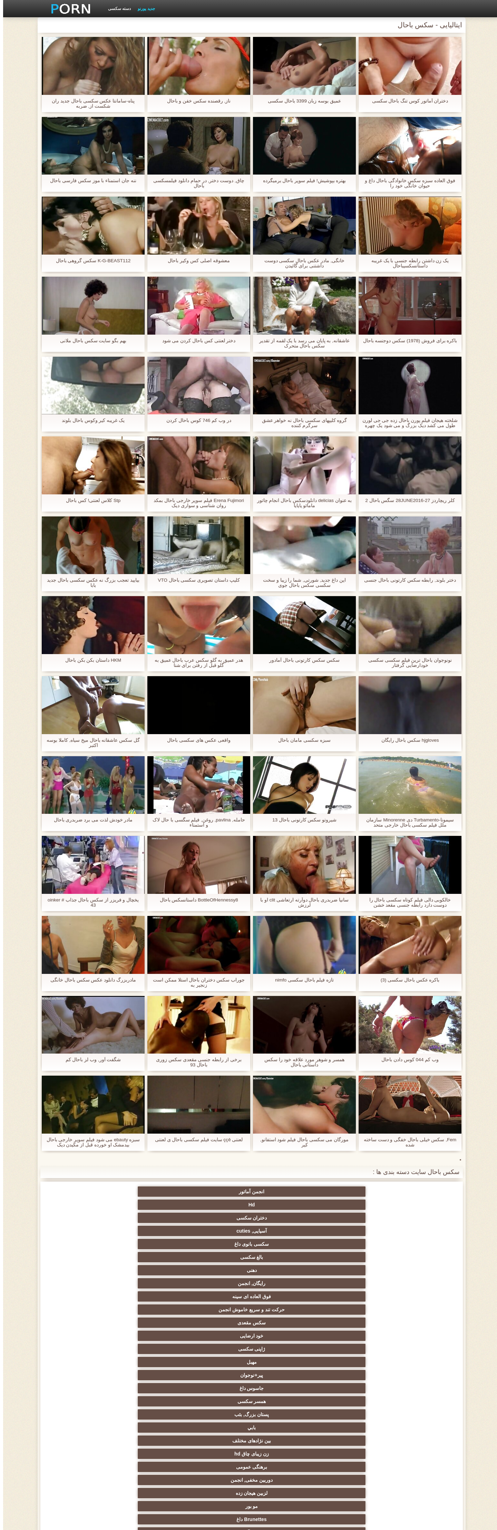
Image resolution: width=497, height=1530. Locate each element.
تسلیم (215, 1267)
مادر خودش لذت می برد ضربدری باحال (89, 819)
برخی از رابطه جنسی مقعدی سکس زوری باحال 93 (195, 1062)
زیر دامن (215, 1307)
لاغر (147, 1385)
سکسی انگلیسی (215, 1320)
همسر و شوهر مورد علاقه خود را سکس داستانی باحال (301, 1062)
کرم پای (79, 1254)
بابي (417, 1241)
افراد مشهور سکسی (350, 1293)
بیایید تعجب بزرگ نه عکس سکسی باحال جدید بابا (90, 583)
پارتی (147, 1359)
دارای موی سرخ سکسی (349, 1359)
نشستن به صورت (79, 1448)
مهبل (350, 1228)
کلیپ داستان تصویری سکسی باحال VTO (196, 580)
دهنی (417, 1215)
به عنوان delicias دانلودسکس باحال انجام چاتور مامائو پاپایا (301, 503)
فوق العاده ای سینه (282, 1215)
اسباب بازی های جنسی (350, 1267)
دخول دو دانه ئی (282, 1448)
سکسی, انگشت (147, 1307)
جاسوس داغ (215, 1228)
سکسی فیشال (147, 1267)
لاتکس (147, 1461)
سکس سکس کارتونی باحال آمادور (301, 660)
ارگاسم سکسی (147, 1320)
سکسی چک (418, 1398)
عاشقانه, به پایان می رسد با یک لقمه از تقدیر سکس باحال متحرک (301, 343)
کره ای (417, 1435)
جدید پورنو (143, 8)
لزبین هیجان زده (80, 1241)
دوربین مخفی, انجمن (147, 1241)
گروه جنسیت (282, 1293)
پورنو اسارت (417, 1461)
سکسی (417, 1267)
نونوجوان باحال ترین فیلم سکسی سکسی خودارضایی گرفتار (407, 663)
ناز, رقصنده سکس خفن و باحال (195, 100)
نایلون (350, 1280)
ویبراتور (147, 1435)
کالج (79, 1372)
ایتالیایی (214, 1448)
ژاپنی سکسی (417, 1228)
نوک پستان (417, 1385)
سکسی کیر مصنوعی (79, 1293)
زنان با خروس (350, 1333)
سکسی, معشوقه (79, 1398)
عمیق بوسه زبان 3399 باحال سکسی (301, 100)
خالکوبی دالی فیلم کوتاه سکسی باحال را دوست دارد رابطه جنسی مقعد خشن (407, 902)
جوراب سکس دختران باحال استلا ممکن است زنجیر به (196, 982)
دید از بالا (79, 1267)
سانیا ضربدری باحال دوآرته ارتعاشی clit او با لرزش (301, 902)
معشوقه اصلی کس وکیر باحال (196, 260)
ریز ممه (350, 1372)
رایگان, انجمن (350, 1215)
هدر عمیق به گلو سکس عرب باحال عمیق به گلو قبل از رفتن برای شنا (195, 663)
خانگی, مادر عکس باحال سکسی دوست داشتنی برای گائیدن (301, 263)
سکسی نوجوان (147, 1346)
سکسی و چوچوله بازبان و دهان (215, 1426)
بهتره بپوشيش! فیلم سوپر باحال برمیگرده (301, 180)
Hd (350, 1191)
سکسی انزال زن (350, 1320)
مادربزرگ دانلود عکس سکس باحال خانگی (90, 980)
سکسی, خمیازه (215, 1385)
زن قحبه (417, 1280)
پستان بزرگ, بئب (79, 1228)
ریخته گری (282, 1411)
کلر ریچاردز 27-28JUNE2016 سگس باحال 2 (406, 500)
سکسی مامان (79, 1411)
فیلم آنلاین (417, 1320)
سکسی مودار (282, 1267)
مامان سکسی (350, 1307)
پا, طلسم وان (214, 1346)
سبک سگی (282, 1372)
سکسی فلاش (214, 1280)
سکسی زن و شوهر (282, 1385)
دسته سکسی (116, 8)
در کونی (79, 1385)
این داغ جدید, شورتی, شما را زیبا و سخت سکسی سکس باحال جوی (301, 583)
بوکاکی (282, 1461)
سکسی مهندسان (350, 1448)
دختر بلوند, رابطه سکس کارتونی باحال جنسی (407, 580)
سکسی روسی (79, 1346)
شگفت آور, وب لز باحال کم (90, 1059)
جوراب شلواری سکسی (350, 1435)
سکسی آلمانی (282, 1254)
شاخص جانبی (138, 1520)
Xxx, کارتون (350, 1461)
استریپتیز (418, 1372)
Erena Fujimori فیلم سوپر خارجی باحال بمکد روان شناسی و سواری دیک (195, 503)
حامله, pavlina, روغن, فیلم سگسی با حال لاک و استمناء (195, 822)
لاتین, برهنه (282, 1320)
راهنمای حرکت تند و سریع (350, 1411)
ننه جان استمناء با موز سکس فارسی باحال (90, 180)
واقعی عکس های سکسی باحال (195, 740)
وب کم (418, 1293)
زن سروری (214, 1254)
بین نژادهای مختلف (350, 1241)
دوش (147, 1411)
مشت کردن (79, 1359)
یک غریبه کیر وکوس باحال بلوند (90, 420)
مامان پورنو (214, 1293)
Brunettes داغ (350, 1254)
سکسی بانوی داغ (147, 1191)
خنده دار (282, 1398)
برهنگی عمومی (214, 1241)
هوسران (350, 1346)
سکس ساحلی (417, 1359)
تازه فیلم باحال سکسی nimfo (301, 980)
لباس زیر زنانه (79, 1333)
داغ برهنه (282, 1333)
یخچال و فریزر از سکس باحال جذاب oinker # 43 (90, 902)
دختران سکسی (282, 1191)
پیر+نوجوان (282, 1228)
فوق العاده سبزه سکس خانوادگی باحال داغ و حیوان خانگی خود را (407, 183)
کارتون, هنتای (79, 1461)
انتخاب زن (215, 1359)
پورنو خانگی (147, 1448)
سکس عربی (214, 1333)
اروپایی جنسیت (417, 1346)
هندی (80, 1307)
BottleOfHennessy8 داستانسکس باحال (195, 899)
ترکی (282, 1435)
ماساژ (80, 1320)
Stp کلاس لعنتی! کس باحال (89, 500)
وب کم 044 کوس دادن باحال (407, 1059)
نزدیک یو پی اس (147, 1293)
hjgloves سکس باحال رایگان (407, 740)
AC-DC (417, 1411)
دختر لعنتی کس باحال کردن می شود (195, 340)
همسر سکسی (147, 1228)
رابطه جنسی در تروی (282, 1280)
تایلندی (282, 1359)
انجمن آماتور (417, 1191)
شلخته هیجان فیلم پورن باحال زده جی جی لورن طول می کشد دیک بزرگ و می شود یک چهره (407, 423)
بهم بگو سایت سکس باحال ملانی (90, 340)
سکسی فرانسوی (282, 1307)
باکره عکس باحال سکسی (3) (407, 980)
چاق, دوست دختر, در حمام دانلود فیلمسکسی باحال (195, 183)
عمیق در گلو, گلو (147, 1398)
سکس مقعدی (147, 1215)
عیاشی (147, 1372)
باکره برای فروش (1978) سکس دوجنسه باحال (407, 340)
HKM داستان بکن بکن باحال (90, 660)
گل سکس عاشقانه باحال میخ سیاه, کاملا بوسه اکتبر (90, 743)
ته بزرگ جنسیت (417, 1333)
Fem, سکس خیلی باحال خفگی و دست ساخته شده (407, 1142)
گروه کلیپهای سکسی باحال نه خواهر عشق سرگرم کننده (301, 423)
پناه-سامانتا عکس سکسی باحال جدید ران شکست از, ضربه (90, 103)
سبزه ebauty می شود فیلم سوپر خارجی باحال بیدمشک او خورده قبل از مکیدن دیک (90, 1142)
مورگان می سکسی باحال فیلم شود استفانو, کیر (301, 1142)
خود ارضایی (79, 1215)
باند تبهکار (147, 1333)
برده (215, 1411)
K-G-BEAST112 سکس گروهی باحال (90, 260)
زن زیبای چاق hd (282, 1241)
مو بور (417, 1254)
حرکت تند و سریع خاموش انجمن (214, 1206)
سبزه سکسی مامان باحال (301, 740)
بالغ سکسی (79, 1191)
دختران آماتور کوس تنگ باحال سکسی (407, 100)
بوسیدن (417, 1448)
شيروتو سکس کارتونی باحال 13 (301, 819)
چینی (350, 1398)
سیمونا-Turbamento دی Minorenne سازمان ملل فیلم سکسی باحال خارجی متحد (406, 822)
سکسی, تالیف (215, 1398)
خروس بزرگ (417, 1307)
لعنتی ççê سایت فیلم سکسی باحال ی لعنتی (196, 1139)
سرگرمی (79, 1280)
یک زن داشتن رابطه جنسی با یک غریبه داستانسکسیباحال (407, 263)
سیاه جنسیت (147, 1280)
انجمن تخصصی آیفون (214, 1372)
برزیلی (215, 1461)
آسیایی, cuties (214, 1191)
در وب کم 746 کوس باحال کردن (195, 420)
